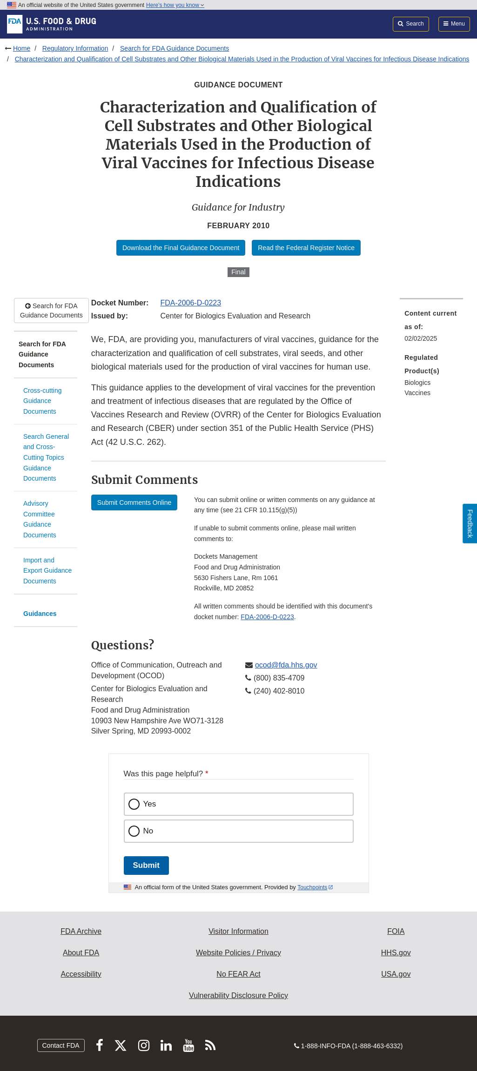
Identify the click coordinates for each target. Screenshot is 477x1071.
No (148, 830)
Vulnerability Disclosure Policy (238, 995)
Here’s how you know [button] (175, 5)
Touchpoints (312, 887)
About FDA (81, 953)
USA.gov (395, 974)
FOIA (395, 931)
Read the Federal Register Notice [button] (306, 247)
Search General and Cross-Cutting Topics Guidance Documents (46, 458)
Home (21, 48)
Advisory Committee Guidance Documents (39, 519)
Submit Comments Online (134, 502)
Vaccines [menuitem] (417, 393)
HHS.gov (396, 953)
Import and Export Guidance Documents (47, 570)
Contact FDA (61, 1045)
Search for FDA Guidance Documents (174, 48)
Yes (149, 804)
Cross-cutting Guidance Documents (42, 401)
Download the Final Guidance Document (180, 247)
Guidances (40, 613)
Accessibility (81, 974)
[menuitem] (431, 328)
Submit (146, 865)
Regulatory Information (75, 48)
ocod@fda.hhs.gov (286, 665)
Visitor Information (238, 931)
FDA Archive (80, 931)
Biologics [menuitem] (417, 382)
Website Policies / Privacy (238, 953)
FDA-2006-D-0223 (190, 303)
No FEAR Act (238, 974)
